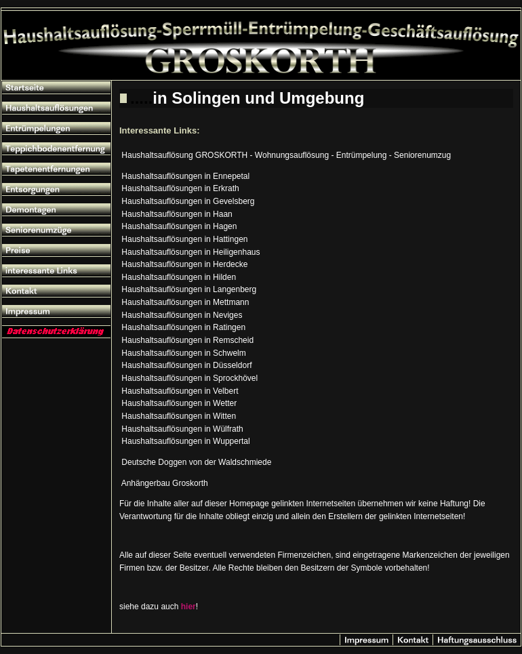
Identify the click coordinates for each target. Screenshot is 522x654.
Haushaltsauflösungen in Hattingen (184, 239)
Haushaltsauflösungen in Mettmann (185, 302)
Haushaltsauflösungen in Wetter (179, 403)
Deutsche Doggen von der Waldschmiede (196, 462)
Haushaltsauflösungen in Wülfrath (182, 429)
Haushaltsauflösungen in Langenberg (188, 289)
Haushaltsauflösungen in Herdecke (184, 264)
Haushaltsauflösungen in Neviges (181, 315)
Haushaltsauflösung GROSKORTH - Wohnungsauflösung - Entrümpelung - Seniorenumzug (286, 155)
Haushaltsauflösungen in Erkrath (180, 188)
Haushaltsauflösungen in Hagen (179, 226)
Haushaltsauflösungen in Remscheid (187, 340)
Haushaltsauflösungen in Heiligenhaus (190, 252)
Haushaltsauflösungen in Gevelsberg (187, 201)
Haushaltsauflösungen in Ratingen (183, 327)
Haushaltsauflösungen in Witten (178, 416)
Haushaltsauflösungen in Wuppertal (185, 441)
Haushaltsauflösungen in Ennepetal (185, 176)
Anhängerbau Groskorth (164, 483)
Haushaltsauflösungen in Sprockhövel (189, 378)
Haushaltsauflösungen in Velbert (179, 391)
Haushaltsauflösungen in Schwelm (183, 353)
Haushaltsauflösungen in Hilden (178, 277)
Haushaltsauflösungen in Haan (176, 214)
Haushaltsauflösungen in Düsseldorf (186, 365)
